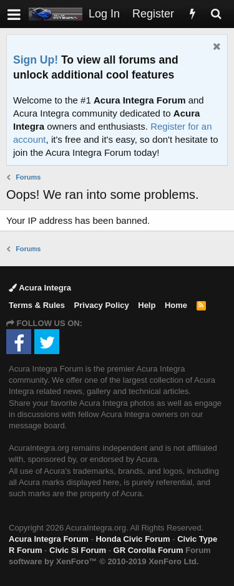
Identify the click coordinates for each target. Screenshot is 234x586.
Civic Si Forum (77, 550)
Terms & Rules (37, 305)
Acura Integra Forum (49, 539)
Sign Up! (35, 60)
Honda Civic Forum (132, 539)
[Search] (216, 14)
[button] (14, 14)
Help (146, 305)
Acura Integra (40, 287)
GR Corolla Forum (148, 550)
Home (176, 305)
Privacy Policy (101, 305)
